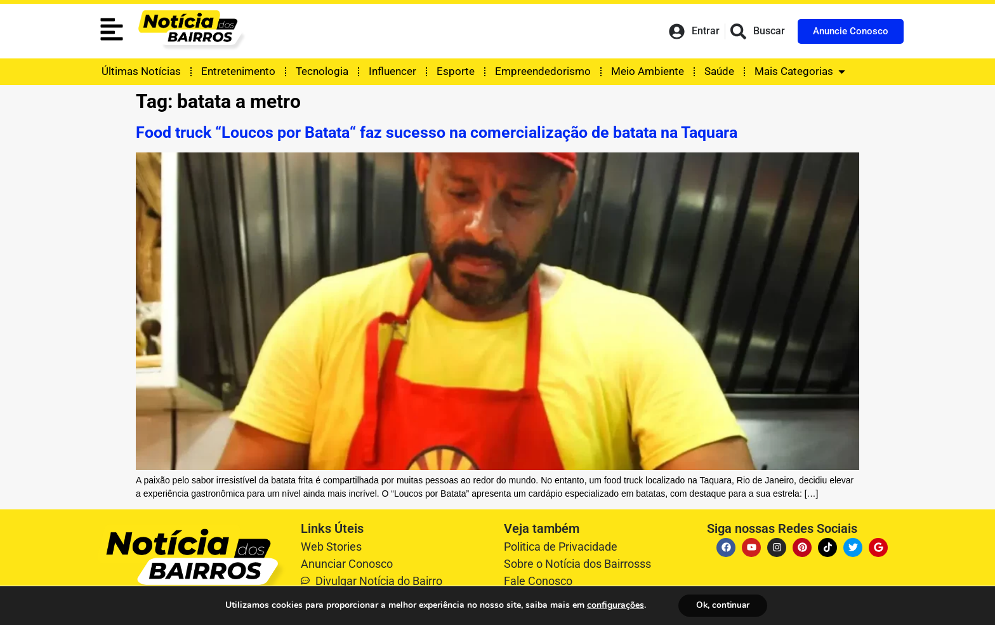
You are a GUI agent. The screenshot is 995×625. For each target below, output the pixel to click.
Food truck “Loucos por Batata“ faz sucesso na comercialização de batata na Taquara (436, 132)
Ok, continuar (723, 605)
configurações (613, 605)
